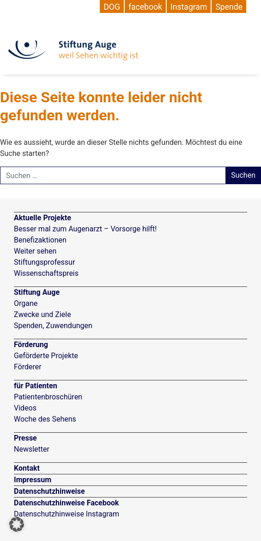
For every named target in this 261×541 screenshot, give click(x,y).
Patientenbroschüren (48, 396)
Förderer (28, 366)
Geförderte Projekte (46, 355)
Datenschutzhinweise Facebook (66, 502)
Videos (25, 408)
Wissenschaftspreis (46, 273)
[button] (16, 524)
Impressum (32, 479)
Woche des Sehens (45, 419)
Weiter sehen (35, 251)
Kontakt (27, 468)
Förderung (31, 344)
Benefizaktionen (40, 240)
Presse (25, 438)
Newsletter (31, 449)
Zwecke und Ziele (42, 314)
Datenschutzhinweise (49, 491)
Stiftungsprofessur (44, 262)
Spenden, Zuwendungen (53, 325)
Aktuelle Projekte (42, 217)
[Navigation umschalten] (248, 44)
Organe (25, 303)
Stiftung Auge (37, 292)
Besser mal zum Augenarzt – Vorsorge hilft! (85, 228)
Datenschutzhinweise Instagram (66, 514)
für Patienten (35, 385)
